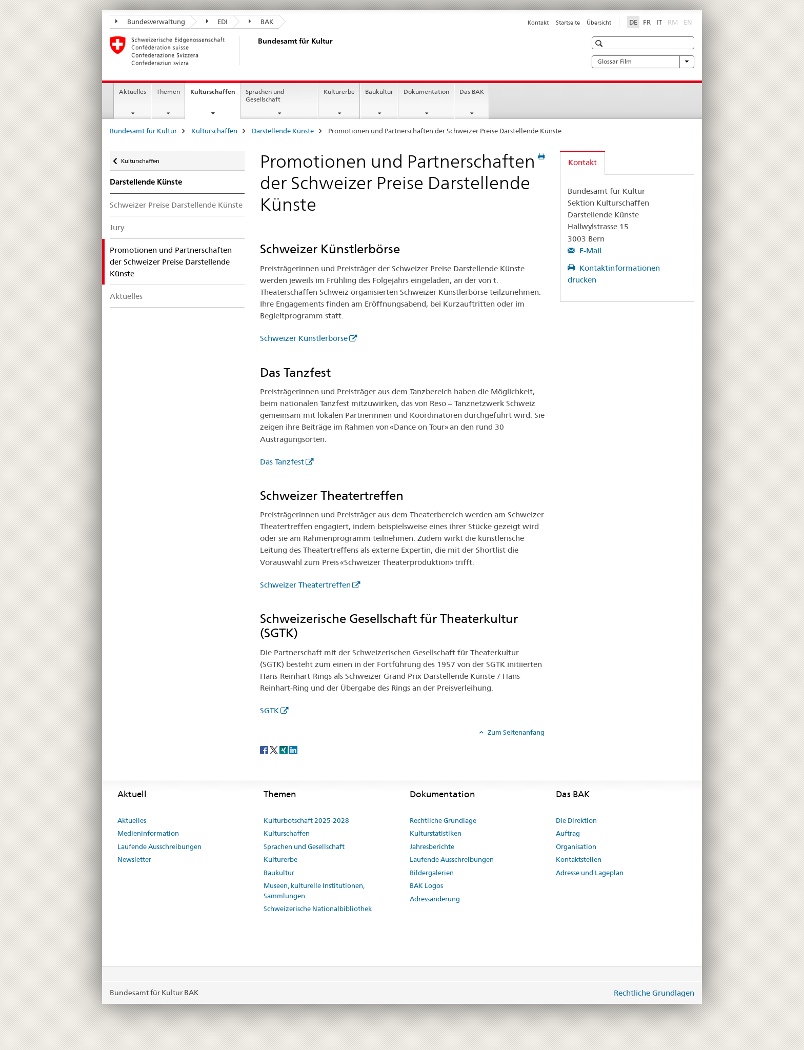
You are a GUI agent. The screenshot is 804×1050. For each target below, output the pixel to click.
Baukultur (379, 91)
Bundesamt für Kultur (143, 131)
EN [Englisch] (689, 21)
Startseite (568, 22)
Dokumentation (426, 91)
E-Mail (589, 250)
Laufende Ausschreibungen (159, 846)
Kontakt (538, 22)
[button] (600, 43)
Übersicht (599, 22)
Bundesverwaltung (150, 21)
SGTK (269, 710)
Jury (117, 227)
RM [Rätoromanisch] (674, 21)
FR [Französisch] (647, 22)
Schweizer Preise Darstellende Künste (176, 205)
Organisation (576, 846)
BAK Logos (426, 885)
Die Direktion (576, 820)
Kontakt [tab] (582, 162)
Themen (168, 91)
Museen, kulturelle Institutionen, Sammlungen (314, 890)
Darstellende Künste (283, 131)
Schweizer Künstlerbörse (304, 338)
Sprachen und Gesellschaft (265, 95)
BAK (261, 21)
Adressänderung (435, 899)
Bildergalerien (432, 873)
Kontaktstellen (578, 859)
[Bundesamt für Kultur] (256, 50)
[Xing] (284, 749)
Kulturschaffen (215, 95)
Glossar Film (643, 61)
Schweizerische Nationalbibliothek (318, 908)
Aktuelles (132, 91)
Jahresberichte (432, 846)
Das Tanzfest (282, 462)
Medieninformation (148, 833)
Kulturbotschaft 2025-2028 (306, 820)
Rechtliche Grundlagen (654, 993)
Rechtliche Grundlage (443, 820)
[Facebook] (265, 749)
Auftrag (568, 833)
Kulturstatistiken (435, 833)
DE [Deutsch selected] (633, 22)
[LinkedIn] (293, 749)
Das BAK (471, 91)
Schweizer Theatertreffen (305, 585)
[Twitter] (274, 749)
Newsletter (134, 859)
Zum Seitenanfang (515, 732)
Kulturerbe (339, 91)
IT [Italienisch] (659, 22)
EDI (217, 21)
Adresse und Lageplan (590, 873)
